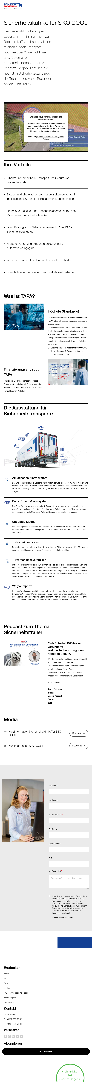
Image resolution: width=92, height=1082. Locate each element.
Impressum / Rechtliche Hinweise (52, 1065)
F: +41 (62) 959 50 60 (13, 987)
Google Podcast (55, 696)
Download (77, 733)
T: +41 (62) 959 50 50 (13, 982)
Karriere (7, 951)
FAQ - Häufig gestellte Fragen (16, 956)
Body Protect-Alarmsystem (30, 501)
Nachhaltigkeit (10, 961)
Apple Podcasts (55, 689)
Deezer (51, 699)
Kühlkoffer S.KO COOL (77, 348)
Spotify (51, 692)
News (6, 937)
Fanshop (7, 946)
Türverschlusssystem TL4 (29, 560)
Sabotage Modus (23, 521)
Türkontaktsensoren (25, 542)
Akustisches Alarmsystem (29, 478)
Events (6, 941)
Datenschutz (28, 1065)
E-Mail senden (10, 977)
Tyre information (10, 965)
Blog (50, 702)
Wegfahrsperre (22, 586)
